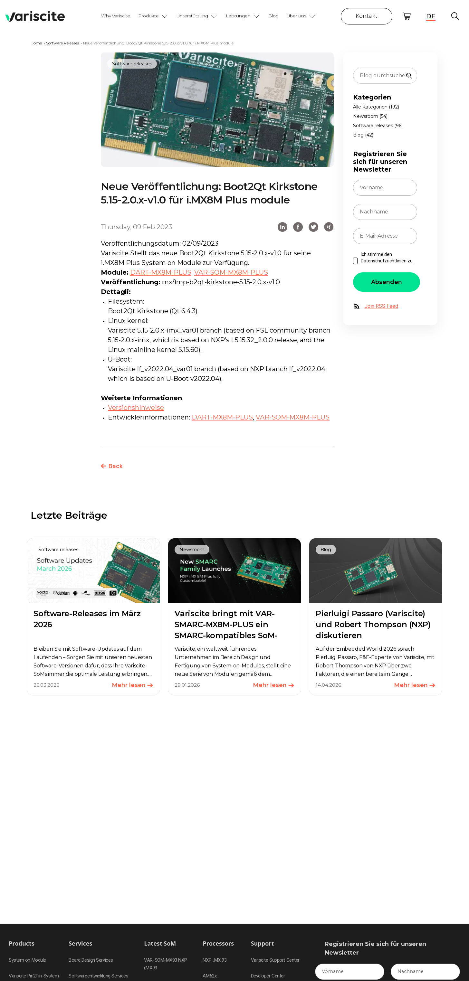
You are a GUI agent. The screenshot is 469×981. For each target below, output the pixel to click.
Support (262, 943)
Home (36, 43)
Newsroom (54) (370, 116)
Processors (218, 943)
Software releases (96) (378, 125)
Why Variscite (115, 15)
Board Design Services (91, 960)
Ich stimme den (387, 257)
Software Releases (62, 43)
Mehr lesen (132, 685)
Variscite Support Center (275, 960)
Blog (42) (363, 135)
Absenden (386, 282)
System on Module (27, 960)
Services (80, 943)
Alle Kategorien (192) (376, 107)
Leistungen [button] (243, 16)
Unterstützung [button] (197, 16)
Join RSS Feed (375, 306)
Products (21, 943)
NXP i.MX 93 (214, 960)
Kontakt (367, 16)
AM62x (209, 976)
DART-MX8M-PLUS (160, 272)
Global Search (455, 16)
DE (431, 16)
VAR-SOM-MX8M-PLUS (231, 272)
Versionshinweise (136, 407)
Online (407, 16)
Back (112, 466)
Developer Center (268, 976)
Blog (273, 15)
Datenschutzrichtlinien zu (387, 260)
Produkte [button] (153, 16)
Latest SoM (160, 943)
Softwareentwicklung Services (98, 976)
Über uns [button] (301, 16)
